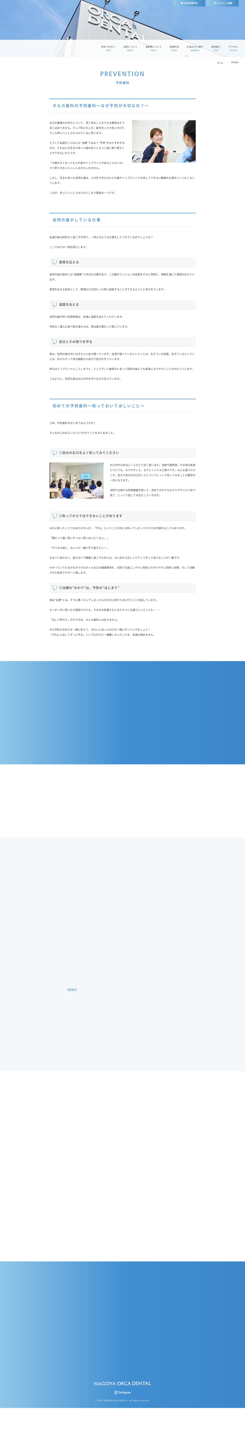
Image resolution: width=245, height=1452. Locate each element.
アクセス (233, 49)
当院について (130, 49)
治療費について (153, 49)
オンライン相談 (223, 3)
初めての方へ (108, 49)
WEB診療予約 (189, 3)
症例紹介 (216, 49)
